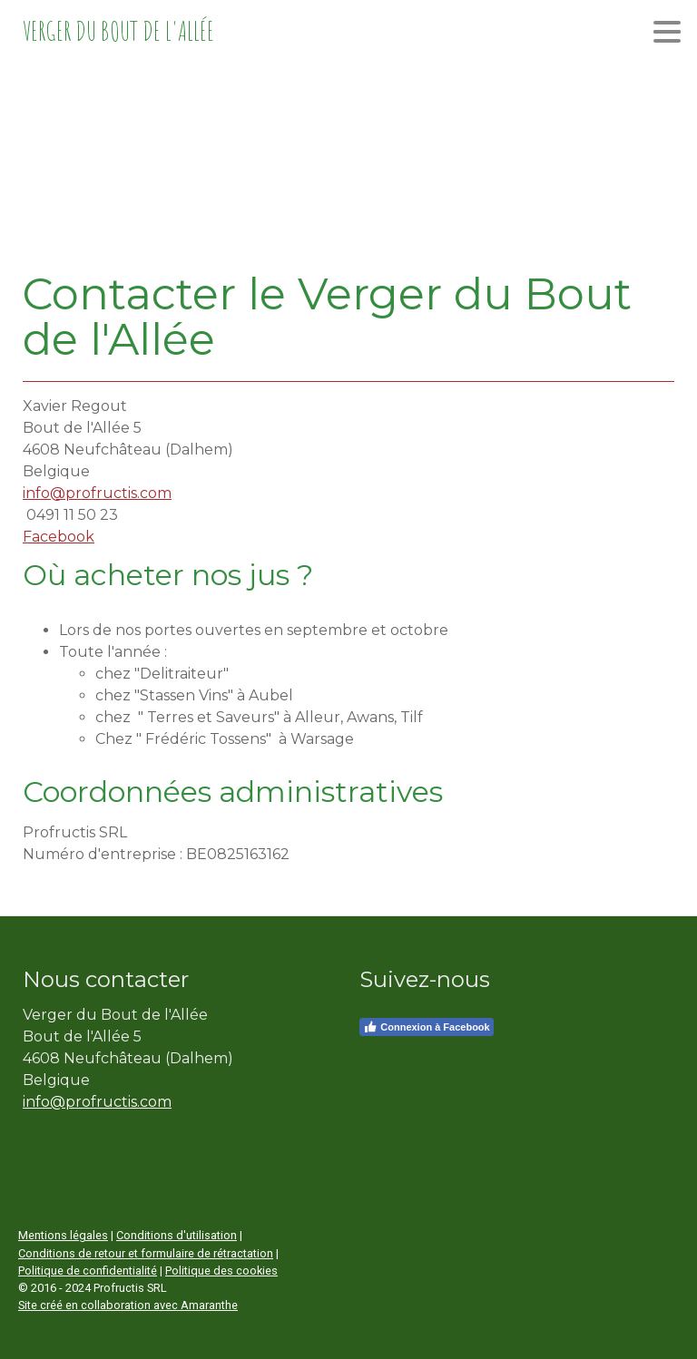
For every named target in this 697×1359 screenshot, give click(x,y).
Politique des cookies (221, 1270)
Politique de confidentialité (87, 1270)
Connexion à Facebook (426, 1027)
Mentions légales (63, 1235)
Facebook (58, 536)
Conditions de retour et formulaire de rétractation (145, 1253)
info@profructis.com (97, 493)
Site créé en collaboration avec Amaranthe (128, 1305)
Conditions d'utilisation (176, 1235)
